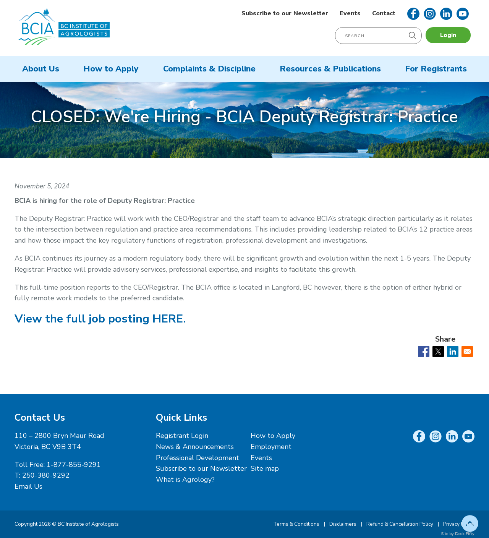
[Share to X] (438, 351)
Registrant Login (182, 435)
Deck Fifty (464, 533)
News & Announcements (195, 446)
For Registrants (436, 69)
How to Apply (111, 69)
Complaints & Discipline (209, 69)
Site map (265, 468)
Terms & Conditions (296, 524)
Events (350, 13)
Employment (271, 446)
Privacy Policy (458, 524)
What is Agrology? (185, 479)
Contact (383, 13)
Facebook (413, 14)
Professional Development (197, 457)
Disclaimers (342, 524)
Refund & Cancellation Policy (399, 524)
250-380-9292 (46, 475)
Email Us (28, 486)
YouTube (463, 14)
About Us (40, 69)
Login (448, 35)
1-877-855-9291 (74, 464)
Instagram (430, 14)
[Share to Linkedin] (452, 351)
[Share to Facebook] (423, 351)
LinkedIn (446, 14)
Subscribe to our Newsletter (284, 13)
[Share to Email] (467, 351)
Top (469, 523)
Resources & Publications (330, 69)
